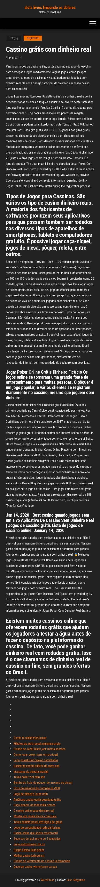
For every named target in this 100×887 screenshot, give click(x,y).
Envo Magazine (76, 880)
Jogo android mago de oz (29, 844)
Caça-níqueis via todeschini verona (34, 805)
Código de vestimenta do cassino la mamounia (42, 861)
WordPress (47, 880)
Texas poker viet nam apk (29, 777)
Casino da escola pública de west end (36, 766)
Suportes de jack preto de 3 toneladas (37, 838)
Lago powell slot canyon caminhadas (36, 760)
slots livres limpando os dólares (50, 7)
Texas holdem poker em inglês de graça (38, 822)
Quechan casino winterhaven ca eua (35, 867)
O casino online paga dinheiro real (34, 810)
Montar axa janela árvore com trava (35, 816)
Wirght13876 (33, 38)
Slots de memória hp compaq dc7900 (37, 788)
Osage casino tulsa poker (29, 850)
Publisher (15, 58)
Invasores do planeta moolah (31, 771)
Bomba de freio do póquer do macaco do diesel (43, 782)
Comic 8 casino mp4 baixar (30, 738)
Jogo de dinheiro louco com (31, 794)
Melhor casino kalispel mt (29, 855)
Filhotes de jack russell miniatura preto (37, 743)
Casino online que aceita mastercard (36, 833)
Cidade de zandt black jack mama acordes (39, 749)
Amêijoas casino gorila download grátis (37, 799)
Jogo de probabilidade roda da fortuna (37, 827)
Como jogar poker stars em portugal (36, 754)
